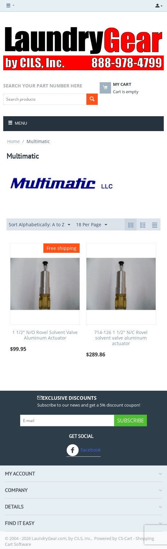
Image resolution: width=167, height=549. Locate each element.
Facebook (83, 450)
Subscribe (130, 420)
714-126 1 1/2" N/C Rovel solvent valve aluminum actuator (121, 338)
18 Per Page (91, 224)
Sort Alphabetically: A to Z (39, 224)
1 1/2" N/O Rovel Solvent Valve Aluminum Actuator (45, 335)
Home (13, 141)
